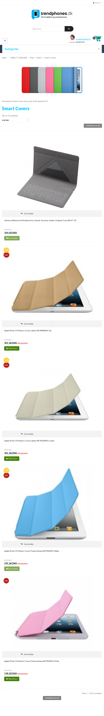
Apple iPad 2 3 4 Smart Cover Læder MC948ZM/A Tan (28, 330)
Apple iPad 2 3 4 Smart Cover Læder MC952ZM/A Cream (29, 440)
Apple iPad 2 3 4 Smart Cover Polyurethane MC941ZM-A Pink (31, 661)
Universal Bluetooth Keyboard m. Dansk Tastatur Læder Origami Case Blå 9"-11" (40, 220)
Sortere (5, 120)
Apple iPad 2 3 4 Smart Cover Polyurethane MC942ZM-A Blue (31, 551)
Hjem (4, 57)
